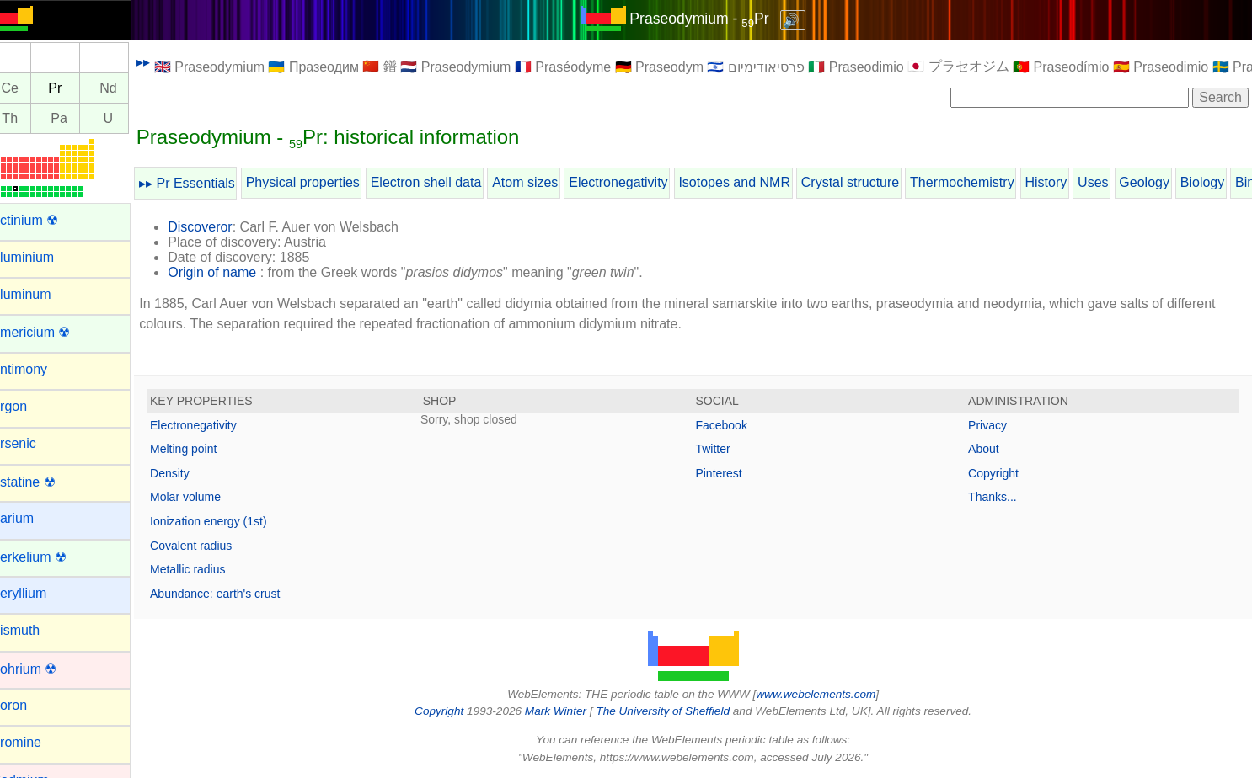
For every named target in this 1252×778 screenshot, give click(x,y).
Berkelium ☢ (50, 557)
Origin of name (233, 272)
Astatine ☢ (44, 482)
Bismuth (36, 630)
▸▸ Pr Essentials (208, 183)
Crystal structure (871, 182)
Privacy (992, 425)
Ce (30, 88)
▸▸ (164, 62)
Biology (1223, 182)
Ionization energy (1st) (229, 521)
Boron (30, 705)
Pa (80, 118)
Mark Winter (566, 711)
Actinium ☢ (45, 220)
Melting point (204, 449)
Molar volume (206, 497)
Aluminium (43, 257)
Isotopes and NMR (755, 182)
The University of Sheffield (675, 711)
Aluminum (42, 294)
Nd (128, 88)
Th (31, 118)
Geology (1165, 182)
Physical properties (323, 182)
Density (191, 473)
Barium (33, 518)
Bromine (37, 742)
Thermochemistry (983, 182)
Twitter (723, 449)
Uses (1114, 182)
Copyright (998, 473)
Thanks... (997, 497)
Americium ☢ (51, 332)
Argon (30, 406)
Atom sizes (546, 182)
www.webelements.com (826, 694)
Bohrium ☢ (45, 669)
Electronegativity (639, 182)
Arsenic (34, 443)
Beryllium (39, 593)
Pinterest (729, 473)
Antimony (40, 369)
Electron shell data (446, 182)
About (988, 449)
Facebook (731, 425)
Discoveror (221, 227)
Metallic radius (208, 569)
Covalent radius (212, 545)
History (1067, 182)
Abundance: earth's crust (236, 593)
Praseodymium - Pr (709, 18)
